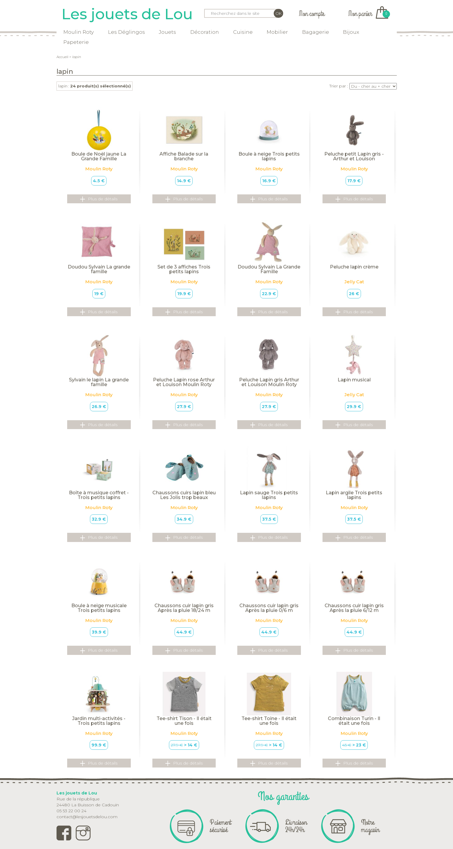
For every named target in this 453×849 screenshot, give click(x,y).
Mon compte (311, 14)
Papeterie (76, 42)
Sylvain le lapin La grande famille (99, 382)
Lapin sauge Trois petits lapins (269, 495)
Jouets (167, 32)
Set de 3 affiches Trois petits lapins (183, 269)
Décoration (204, 32)
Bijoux (351, 32)
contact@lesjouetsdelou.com (87, 816)
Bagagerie (315, 32)
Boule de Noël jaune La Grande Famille (98, 156)
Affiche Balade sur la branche (183, 156)
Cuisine (243, 32)
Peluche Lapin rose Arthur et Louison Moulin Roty (184, 382)
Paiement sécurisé (220, 826)
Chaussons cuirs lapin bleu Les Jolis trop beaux (184, 495)
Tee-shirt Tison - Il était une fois (184, 721)
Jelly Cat (354, 281)
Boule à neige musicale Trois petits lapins (99, 608)
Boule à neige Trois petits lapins (269, 156)
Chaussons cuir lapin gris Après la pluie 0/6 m (269, 608)
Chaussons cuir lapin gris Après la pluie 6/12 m (354, 608)
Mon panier (368, 14)
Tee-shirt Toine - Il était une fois (268, 721)
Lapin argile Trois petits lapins (354, 495)
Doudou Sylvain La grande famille (99, 269)
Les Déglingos (126, 32)
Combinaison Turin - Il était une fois (354, 721)
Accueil (62, 57)
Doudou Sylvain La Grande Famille (269, 269)
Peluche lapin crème (354, 267)
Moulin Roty (78, 32)
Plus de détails (98, 199)
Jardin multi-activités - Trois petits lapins (98, 721)
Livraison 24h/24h (296, 826)
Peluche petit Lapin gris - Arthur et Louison (354, 156)
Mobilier (277, 32)
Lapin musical (354, 380)
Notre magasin (370, 826)
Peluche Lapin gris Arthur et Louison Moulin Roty (269, 382)
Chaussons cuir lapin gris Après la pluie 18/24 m (184, 608)
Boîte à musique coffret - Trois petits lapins (99, 495)
